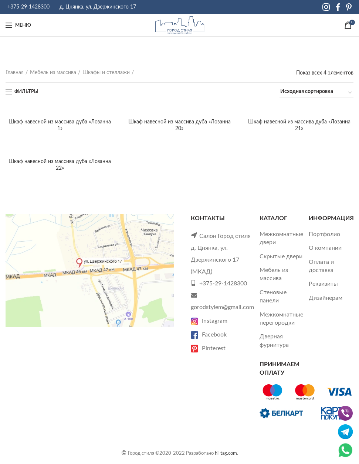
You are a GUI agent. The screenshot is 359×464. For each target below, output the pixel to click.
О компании (325, 248)
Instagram (209, 321)
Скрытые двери (281, 256)
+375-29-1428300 (28, 7)
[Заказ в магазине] (316, 92)
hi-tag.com (226, 453)
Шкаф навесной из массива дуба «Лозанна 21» (299, 125)
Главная (15, 72)
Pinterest (208, 348)
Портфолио (324, 234)
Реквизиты (323, 284)
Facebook (209, 335)
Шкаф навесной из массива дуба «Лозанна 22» (60, 165)
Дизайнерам (325, 298)
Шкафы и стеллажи (106, 72)
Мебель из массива (53, 72)
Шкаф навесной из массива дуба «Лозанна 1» (60, 125)
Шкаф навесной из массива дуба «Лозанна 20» (179, 125)
